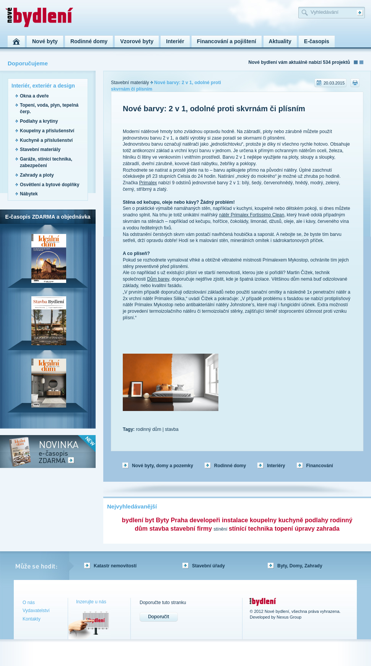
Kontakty (32, 619)
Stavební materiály (40, 149)
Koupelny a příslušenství (47, 130)
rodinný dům (148, 429)
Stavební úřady (208, 566)
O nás (29, 602)
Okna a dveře (34, 96)
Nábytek (29, 194)
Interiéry (276, 465)
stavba (171, 429)
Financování (319, 465)
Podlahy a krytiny (39, 121)
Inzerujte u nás (91, 601)
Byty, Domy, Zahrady (299, 566)
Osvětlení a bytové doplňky (49, 184)
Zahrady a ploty (37, 175)
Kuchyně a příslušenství (46, 140)
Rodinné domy (230, 465)
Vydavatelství (36, 610)
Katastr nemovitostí (115, 566)
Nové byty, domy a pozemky (162, 465)
